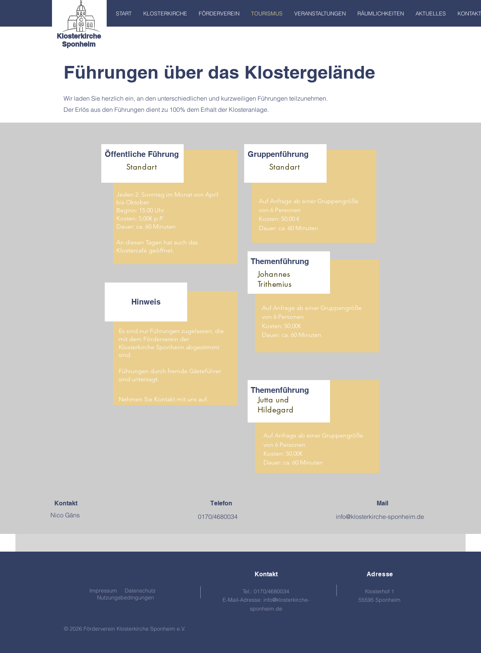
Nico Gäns (65, 515)
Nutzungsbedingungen (125, 597)
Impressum (103, 590)
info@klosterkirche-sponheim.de (380, 516)
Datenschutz (140, 590)
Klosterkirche (79, 36)
